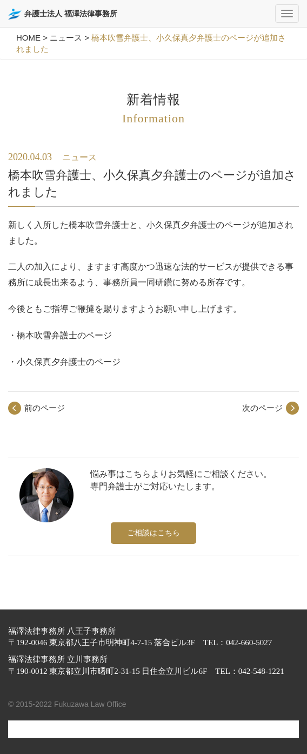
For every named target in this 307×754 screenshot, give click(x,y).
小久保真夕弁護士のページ (69, 361)
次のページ (262, 407)
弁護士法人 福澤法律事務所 (62, 14)
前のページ (44, 407)
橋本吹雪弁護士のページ (64, 335)
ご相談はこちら (153, 532)
